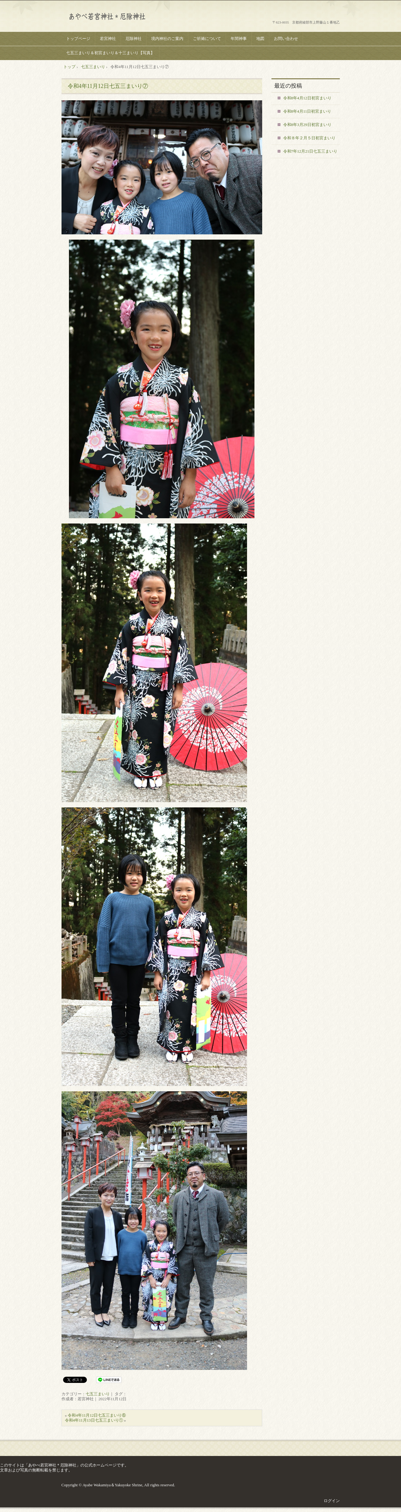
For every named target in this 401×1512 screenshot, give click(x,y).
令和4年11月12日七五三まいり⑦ (108, 86)
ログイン (332, 1500)
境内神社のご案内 (167, 38)
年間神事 (239, 38)
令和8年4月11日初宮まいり (307, 111)
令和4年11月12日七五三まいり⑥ (97, 1415)
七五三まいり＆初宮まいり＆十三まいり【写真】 (110, 52)
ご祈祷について (207, 38)
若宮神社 (108, 38)
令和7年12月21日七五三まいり (310, 151)
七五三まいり (98, 1394)
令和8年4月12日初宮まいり (307, 98)
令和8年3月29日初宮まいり (307, 124)
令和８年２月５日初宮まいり (309, 138)
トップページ (78, 38)
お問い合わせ (286, 38)
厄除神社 (134, 38)
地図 (260, 38)
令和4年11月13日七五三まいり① (94, 1420)
